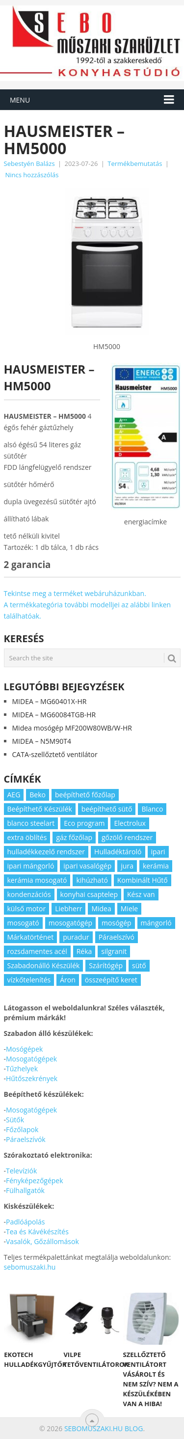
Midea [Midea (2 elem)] (101, 908)
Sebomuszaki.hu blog (103, 1428)
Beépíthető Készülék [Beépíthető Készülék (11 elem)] (39, 809)
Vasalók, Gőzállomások (42, 1241)
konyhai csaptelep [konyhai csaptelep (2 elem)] (89, 894)
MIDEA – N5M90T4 (41, 741)
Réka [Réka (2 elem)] (84, 951)
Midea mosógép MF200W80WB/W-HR (72, 728)
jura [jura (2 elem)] (127, 865)
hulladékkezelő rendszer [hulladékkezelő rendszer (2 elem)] (46, 851)
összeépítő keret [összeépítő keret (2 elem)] (111, 979)
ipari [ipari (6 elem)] (158, 851)
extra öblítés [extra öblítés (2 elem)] (27, 837)
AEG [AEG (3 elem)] (14, 794)
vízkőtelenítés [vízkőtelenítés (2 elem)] (29, 979)
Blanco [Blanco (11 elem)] (152, 809)
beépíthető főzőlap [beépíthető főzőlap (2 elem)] (85, 794)
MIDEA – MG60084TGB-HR (54, 714)
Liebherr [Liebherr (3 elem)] (68, 908)
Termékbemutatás (134, 163)
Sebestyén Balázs (29, 163)
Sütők (15, 1119)
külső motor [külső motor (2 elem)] (26, 908)
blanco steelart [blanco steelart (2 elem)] (31, 823)
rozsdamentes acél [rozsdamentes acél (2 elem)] (37, 951)
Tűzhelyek (22, 1068)
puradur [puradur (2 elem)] (76, 937)
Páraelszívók (26, 1139)
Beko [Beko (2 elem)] (37, 794)
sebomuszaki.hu (30, 1267)
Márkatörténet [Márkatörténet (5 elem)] (30, 937)
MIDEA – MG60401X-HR (49, 701)
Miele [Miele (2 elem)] (129, 908)
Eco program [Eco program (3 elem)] (84, 823)
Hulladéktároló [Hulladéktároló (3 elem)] (117, 851)
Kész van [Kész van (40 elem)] (141, 894)
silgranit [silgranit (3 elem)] (114, 951)
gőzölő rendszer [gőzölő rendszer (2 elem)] (127, 837)
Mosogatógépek (31, 1058)
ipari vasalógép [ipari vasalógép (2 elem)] (87, 865)
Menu (20, 100)
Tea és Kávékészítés (37, 1231)
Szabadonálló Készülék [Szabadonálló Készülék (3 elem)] (43, 965)
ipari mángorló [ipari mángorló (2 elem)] (30, 865)
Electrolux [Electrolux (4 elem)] (129, 823)
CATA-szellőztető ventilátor (55, 754)
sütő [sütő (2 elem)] (139, 965)
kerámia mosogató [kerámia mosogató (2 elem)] (37, 880)
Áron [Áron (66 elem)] (68, 979)
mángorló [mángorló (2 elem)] (156, 922)
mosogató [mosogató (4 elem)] (23, 922)
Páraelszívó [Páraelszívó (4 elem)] (116, 937)
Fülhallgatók (25, 1190)
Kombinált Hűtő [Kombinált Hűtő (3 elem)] (142, 880)
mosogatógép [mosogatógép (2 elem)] (70, 922)
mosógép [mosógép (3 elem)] (116, 922)
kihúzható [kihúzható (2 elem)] (91, 880)
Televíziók (21, 1170)
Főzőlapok (22, 1129)
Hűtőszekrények (31, 1078)
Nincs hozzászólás (32, 174)
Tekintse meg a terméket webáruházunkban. (75, 593)
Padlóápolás (25, 1221)
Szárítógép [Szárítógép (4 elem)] (106, 965)
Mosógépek (24, 1049)
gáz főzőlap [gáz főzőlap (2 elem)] (74, 837)
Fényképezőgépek (34, 1180)
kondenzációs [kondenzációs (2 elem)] (29, 894)
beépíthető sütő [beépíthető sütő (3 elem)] (106, 809)
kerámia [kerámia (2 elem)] (156, 865)
